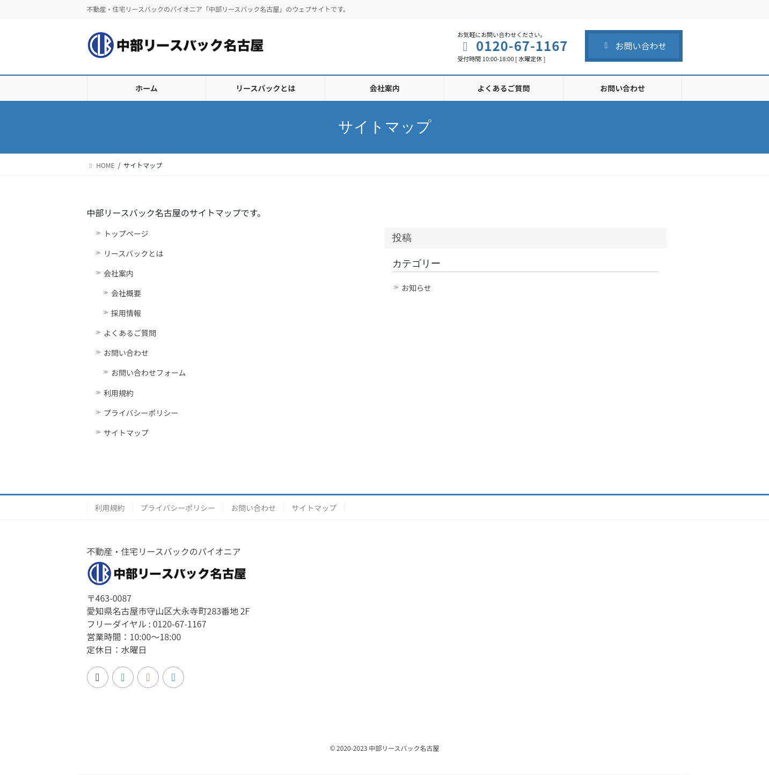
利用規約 (119, 393)
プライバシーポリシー (141, 412)
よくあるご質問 (130, 332)
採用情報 (126, 313)
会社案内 (119, 273)
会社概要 (126, 293)
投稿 (402, 237)
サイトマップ (126, 432)
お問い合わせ (633, 45)
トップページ (126, 233)
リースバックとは (133, 253)
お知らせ (416, 287)
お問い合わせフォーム (148, 372)
